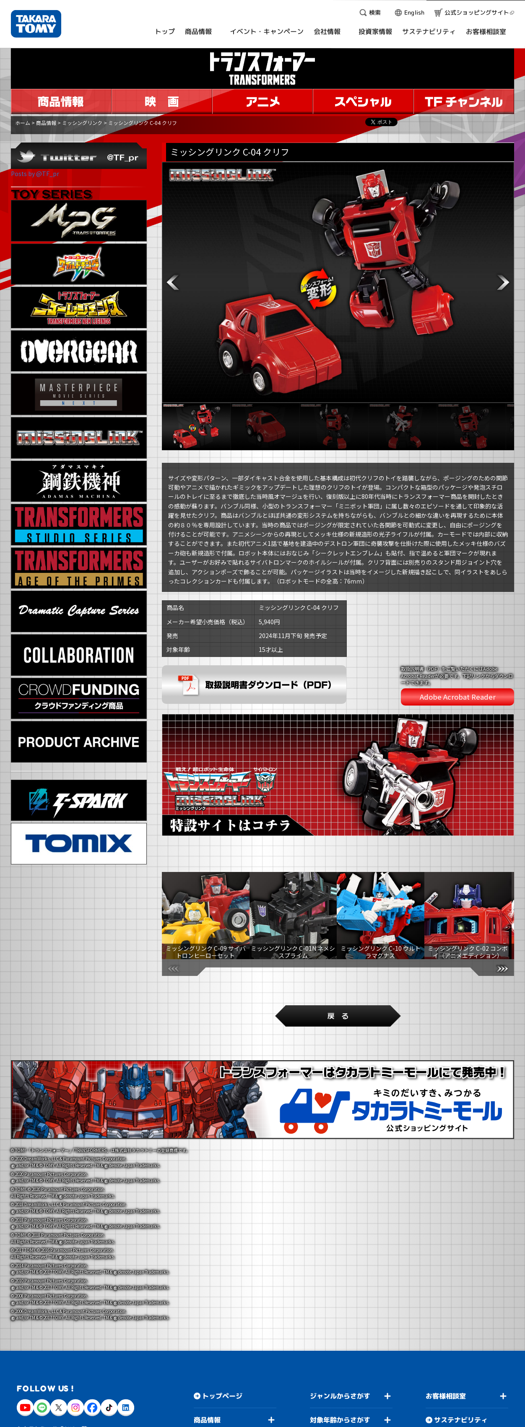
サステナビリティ (461, 1408)
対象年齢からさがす (340, 1408)
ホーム (22, 122)
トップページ (222, 1384)
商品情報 (46, 122)
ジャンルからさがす (340, 1384)
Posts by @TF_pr (35, 173)
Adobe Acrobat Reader (458, 697)
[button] (173, 282)
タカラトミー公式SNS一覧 (52, 1417)
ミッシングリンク (82, 122)
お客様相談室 (446, 1384)
